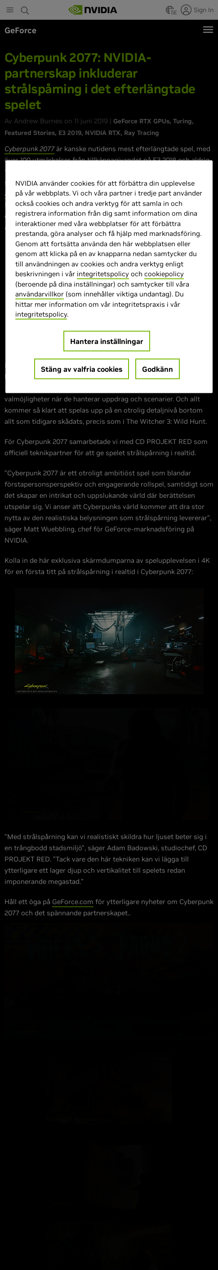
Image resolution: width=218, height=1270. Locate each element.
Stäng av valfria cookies (81, 368)
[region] (109, 276)
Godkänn (157, 368)
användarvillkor (39, 294)
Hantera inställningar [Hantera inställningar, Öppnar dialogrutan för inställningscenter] (106, 340)
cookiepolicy (164, 274)
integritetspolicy (103, 274)
